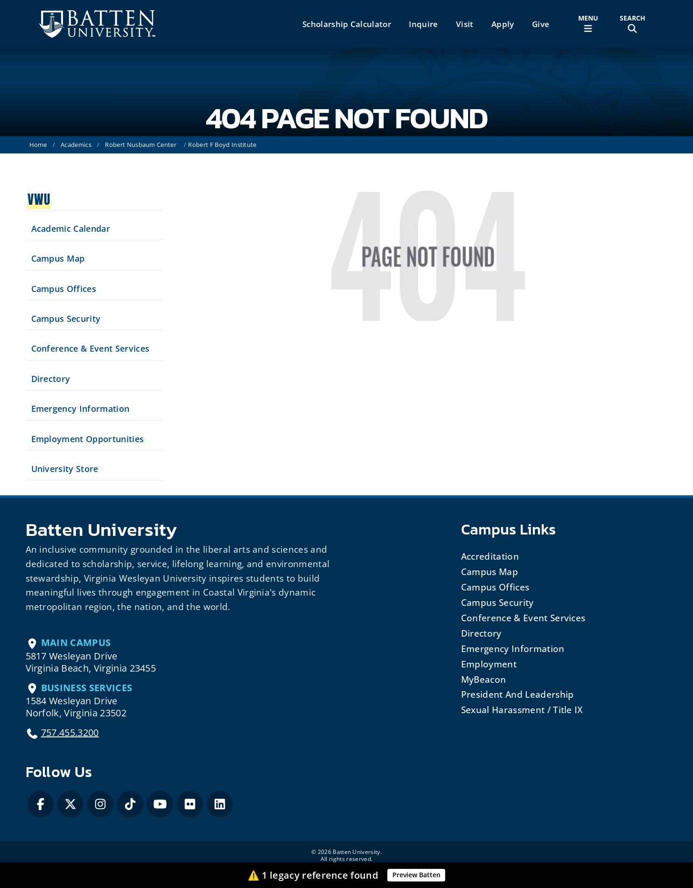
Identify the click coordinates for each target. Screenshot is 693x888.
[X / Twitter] (70, 804)
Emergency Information (513, 648)
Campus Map (489, 571)
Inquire (423, 24)
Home (38, 144)
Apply (502, 24)
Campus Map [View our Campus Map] (58, 258)
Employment (489, 664)
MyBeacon (483, 679)
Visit (465, 24)
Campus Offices (495, 587)
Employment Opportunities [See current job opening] (87, 438)
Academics (76, 144)
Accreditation (490, 556)
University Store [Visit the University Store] (64, 468)
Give (540, 24)
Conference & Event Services (523, 617)
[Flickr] (190, 804)
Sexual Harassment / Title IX (522, 709)
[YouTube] (160, 804)
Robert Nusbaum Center (140, 144)
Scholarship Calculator (346, 24)
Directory (481, 633)
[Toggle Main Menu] (588, 24)
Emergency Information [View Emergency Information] (80, 408)
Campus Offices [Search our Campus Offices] (63, 288)
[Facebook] (41, 804)
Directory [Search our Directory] (50, 378)
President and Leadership (517, 694)
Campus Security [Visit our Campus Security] (66, 318)
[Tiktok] (130, 804)
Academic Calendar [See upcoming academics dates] (70, 228)
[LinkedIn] (220, 804)
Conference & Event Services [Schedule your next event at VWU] (90, 348)
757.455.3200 (70, 732)
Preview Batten (416, 874)
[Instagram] (100, 804)
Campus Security (497, 602)
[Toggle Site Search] (632, 24)
